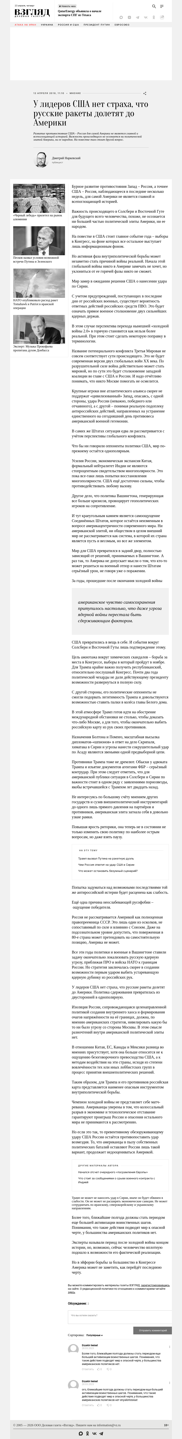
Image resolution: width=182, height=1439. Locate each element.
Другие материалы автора (98, 1165)
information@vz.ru (109, 1425)
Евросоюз (122, 24)
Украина (47, 24)
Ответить (88, 1369)
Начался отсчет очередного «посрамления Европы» (113, 1172)
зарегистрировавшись (155, 1285)
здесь (71, 1292)
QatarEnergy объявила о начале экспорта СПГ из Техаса (79, 13)
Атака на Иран (25, 24)
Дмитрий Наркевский (66, 158)
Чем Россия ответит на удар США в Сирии (106, 864)
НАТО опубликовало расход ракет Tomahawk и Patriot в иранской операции (35, 304)
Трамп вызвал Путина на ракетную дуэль (106, 858)
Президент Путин (97, 24)
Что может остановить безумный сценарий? (108, 870)
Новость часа (68, 6)
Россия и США (68, 24)
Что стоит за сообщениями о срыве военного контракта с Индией (116, 1180)
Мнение (75, 93)
